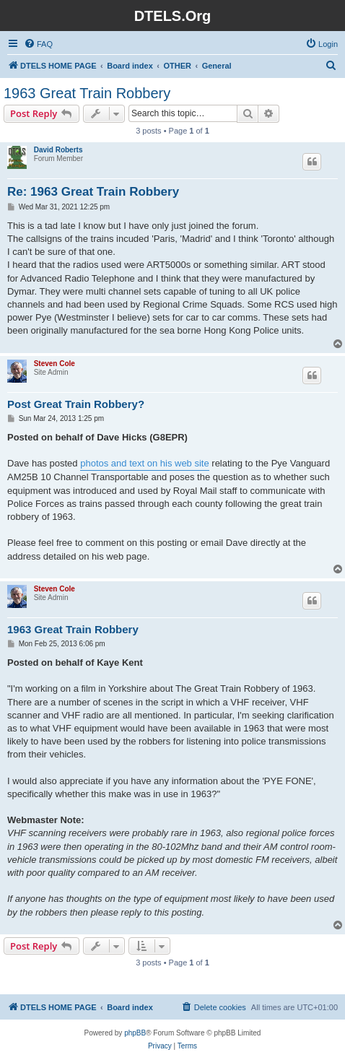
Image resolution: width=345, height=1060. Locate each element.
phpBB (135, 1033)
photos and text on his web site (144, 463)
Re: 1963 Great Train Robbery (93, 192)
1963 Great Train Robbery (87, 93)
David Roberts (58, 150)
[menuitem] (38, 44)
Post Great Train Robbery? (75, 404)
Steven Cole (54, 364)
